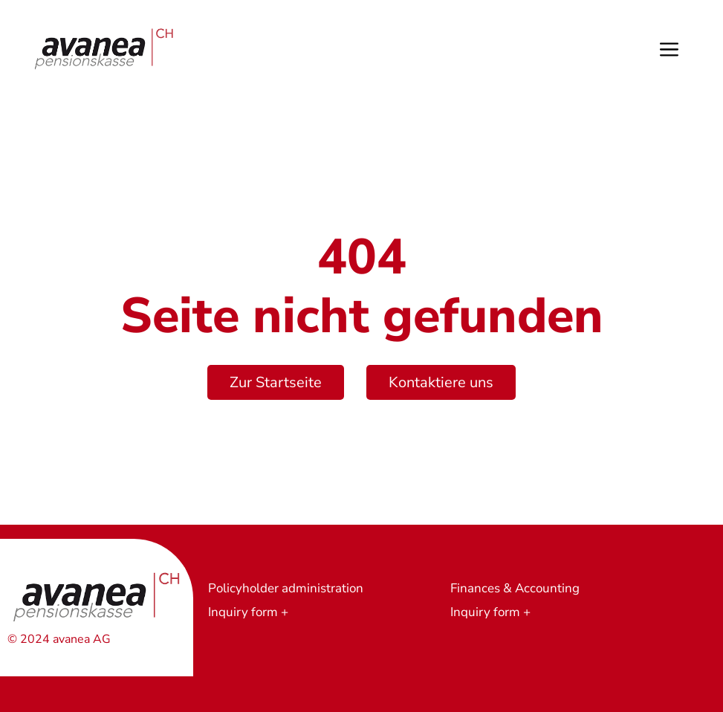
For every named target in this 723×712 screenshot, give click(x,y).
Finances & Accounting (515, 588)
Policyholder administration (285, 588)
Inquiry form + (248, 612)
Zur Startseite (276, 382)
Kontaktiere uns (441, 382)
